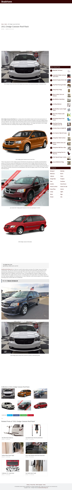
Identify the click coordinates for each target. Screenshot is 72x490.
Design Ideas (53, 178)
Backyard (52, 171)
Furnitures (62, 181)
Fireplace (62, 178)
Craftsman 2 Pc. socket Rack (8, 473)
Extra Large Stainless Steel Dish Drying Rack (35, 455)
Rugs (61, 194)
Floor (51, 181)
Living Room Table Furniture (59, 137)
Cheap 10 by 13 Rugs (57, 89)
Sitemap (28, 484)
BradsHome (6, 1)
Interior (62, 189)
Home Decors (63, 184)
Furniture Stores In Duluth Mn (59, 128)
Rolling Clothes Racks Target (8, 455)
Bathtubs (62, 171)
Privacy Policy (32, 484)
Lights (61, 191)
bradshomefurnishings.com (7, 269)
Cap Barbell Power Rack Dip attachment (34, 437)
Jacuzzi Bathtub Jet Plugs (58, 162)
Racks (3, 29)
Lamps (51, 191)
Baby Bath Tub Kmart (57, 70)
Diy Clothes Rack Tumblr (31, 473)
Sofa (61, 197)
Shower (52, 197)
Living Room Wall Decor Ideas (59, 147)
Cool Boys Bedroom (57, 104)
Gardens (52, 184)
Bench (61, 173)
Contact (44, 484)
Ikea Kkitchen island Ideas (59, 99)
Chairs (61, 176)
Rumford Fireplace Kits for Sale (60, 80)
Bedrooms (52, 173)
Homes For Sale (63, 186)
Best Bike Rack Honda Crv (7, 437)
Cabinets (52, 176)
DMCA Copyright (39, 484)
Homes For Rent (53, 186)
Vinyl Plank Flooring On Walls (59, 84)
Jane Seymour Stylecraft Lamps (60, 133)
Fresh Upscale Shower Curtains (60, 157)
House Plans (53, 189)
